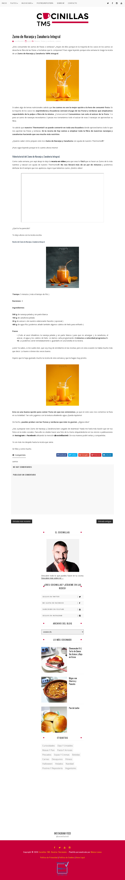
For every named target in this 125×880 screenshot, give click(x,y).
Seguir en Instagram (63, 616)
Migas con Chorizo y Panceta (73, 681)
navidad (70, 763)
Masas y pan (48, 750)
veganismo (70, 768)
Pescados (46, 754)
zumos (58, 41)
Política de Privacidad (49, 857)
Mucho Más (27, 3)
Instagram (20, 435)
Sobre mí (60, 3)
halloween (47, 763)
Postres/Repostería (45, 3)
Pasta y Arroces (64, 750)
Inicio (4, 3)
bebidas (76, 754)
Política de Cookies (66, 857)
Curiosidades (48, 745)
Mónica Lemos (96, 852)
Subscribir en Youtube (63, 609)
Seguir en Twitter (63, 597)
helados (59, 763)
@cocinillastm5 (61, 435)
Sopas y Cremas (61, 754)
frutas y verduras (47, 41)
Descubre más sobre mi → (52, 578)
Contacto (72, 3)
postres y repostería (52, 768)
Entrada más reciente (21, 521)
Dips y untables (65, 745)
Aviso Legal (80, 857)
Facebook (31, 435)
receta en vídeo (58, 161)
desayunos (57, 759)
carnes (45, 759)
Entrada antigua (104, 521)
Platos (14, 3)
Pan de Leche (74, 708)
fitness (37, 41)
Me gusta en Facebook (63, 603)
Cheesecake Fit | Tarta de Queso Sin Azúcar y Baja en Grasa (75, 653)
